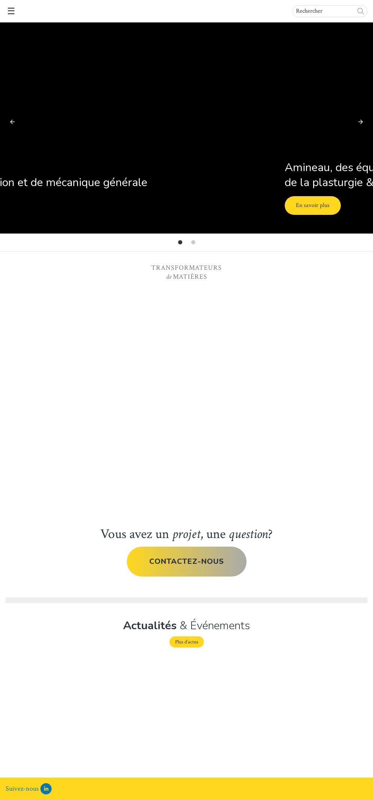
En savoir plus (57, 205)
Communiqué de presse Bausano (47, 688)
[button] (361, 11)
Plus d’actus (186, 642)
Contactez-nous (186, 561)
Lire (11, 758)
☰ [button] (11, 11)
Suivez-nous (22, 788)
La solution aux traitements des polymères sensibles (180, 694)
